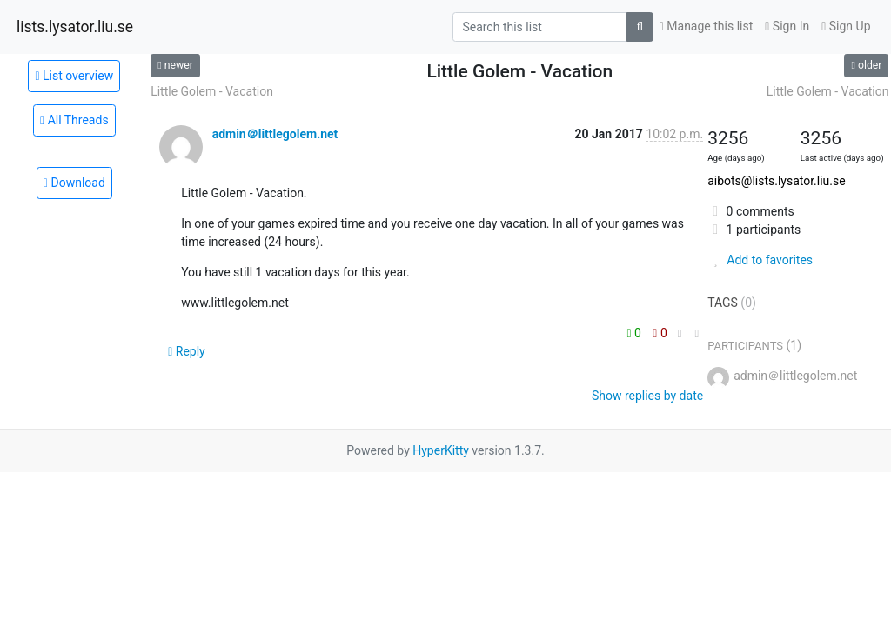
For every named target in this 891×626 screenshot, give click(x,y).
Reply (186, 351)
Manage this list (707, 26)
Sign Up (845, 26)
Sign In (787, 26)
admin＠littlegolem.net (275, 134)
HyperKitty (440, 450)
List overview (74, 76)
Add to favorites (760, 260)
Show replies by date (647, 396)
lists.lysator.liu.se (75, 27)
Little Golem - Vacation (212, 91)
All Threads (74, 120)
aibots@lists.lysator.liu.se (776, 181)
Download (74, 183)
